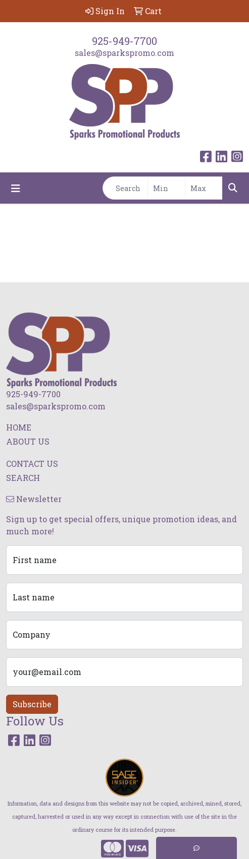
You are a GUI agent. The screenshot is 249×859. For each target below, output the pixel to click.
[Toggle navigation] (15, 188)
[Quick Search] (125, 188)
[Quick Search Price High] (204, 188)
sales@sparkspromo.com (124, 52)
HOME (18, 427)
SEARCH (23, 477)
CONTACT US (32, 463)
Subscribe (32, 704)
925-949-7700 (124, 40)
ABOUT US (27, 441)
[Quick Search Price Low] (166, 188)
